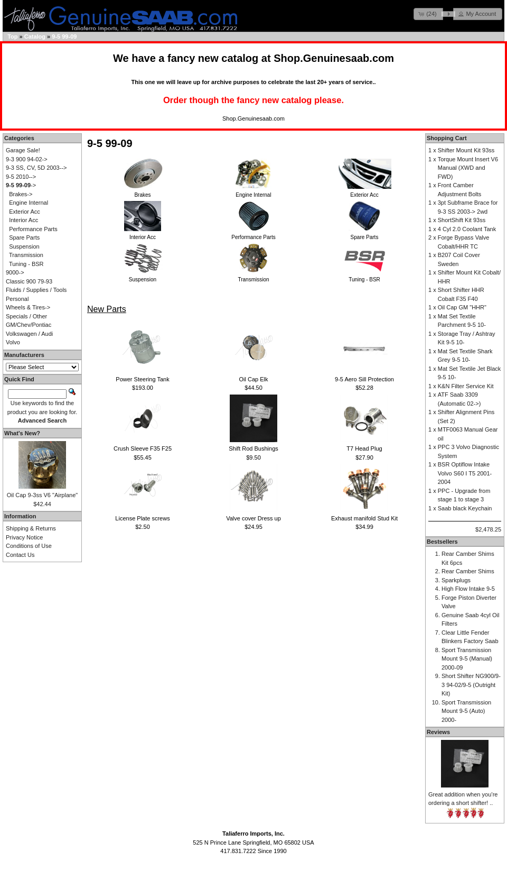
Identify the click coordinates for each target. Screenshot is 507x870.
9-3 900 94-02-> (27, 159)
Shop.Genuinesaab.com (334, 58)
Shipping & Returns (31, 528)
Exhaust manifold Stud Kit (364, 518)
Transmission (26, 255)
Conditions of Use (29, 546)
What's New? (22, 433)
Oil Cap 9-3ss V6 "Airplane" (42, 495)
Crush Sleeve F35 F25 (143, 448)
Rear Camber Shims (468, 571)
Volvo (13, 342)
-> (21, 185)
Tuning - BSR (26, 264)
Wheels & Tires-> (28, 307)
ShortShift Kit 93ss (462, 220)
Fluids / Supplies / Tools (36, 290)
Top (12, 36)
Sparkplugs (456, 580)
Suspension (24, 246)
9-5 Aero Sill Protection (364, 379)
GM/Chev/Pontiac (28, 325)
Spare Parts (24, 237)
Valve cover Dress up (253, 518)
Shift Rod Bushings (253, 448)
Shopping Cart (447, 138)
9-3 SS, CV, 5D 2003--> (36, 167)
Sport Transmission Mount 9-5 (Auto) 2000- (466, 711)
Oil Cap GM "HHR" (462, 307)
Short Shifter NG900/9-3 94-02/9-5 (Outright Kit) (471, 685)
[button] (428, 14)
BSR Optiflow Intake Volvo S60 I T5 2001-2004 (465, 473)
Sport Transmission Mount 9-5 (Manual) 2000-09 (467, 659)
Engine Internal (28, 202)
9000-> (15, 272)
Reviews (438, 732)
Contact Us (20, 555)
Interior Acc (23, 220)
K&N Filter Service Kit (466, 386)
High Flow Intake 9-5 (468, 588)
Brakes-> (20, 194)
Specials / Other (26, 316)
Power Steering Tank (142, 379)
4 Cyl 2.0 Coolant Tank (467, 229)
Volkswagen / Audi (29, 334)
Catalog (34, 36)
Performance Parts (33, 229)
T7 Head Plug (364, 448)
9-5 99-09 (64, 36)
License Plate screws (142, 518)
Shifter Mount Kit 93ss (466, 150)
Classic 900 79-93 (29, 281)
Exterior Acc (24, 211)
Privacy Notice (24, 537)
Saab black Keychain (465, 508)
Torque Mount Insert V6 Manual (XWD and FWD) (468, 168)
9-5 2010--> (21, 176)
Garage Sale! (23, 150)
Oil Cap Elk (253, 379)
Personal (17, 299)
